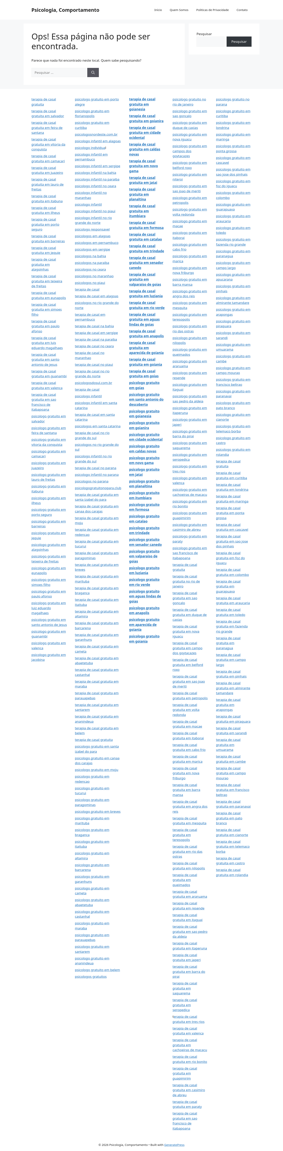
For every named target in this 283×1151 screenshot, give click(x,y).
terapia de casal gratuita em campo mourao (231, 773)
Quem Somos (179, 10)
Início (158, 10)
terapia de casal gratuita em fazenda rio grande (232, 626)
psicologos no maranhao (94, 276)
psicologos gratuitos (91, 976)
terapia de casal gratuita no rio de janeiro (186, 581)
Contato (242, 10)
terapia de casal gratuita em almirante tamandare (233, 688)
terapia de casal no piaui (94, 364)
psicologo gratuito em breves (97, 811)
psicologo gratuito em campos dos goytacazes (190, 151)
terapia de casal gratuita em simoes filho (46, 309)
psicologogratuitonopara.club (98, 488)
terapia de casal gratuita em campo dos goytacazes (187, 648)
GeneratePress (174, 1145)
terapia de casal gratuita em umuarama (228, 744)
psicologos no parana (91, 481)
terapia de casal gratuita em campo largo (231, 659)
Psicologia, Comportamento (65, 9)
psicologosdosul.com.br (93, 382)
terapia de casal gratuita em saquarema (185, 988)
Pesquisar (204, 34)
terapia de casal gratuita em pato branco (229, 818)
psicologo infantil (88, 204)
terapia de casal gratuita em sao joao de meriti (189, 681)
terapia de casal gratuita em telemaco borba (233, 846)
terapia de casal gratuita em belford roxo (188, 664)
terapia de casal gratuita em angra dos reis (190, 806)
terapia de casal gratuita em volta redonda (186, 709)
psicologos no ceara (90, 269)
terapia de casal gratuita (94, 739)
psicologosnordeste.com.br (96, 134)
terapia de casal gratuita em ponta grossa (230, 513)
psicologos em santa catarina (97, 426)
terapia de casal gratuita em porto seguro (45, 224)
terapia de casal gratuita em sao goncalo (185, 598)
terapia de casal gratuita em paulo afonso (45, 326)
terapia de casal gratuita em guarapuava (228, 586)
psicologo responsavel (92, 229)
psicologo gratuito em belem (97, 970)
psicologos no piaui (90, 282)
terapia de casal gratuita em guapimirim (185, 1073)
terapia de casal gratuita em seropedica (185, 1005)
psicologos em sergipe (92, 249)
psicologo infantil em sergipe (97, 166)
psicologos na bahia (90, 256)
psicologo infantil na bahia (95, 172)
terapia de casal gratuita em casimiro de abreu (189, 1090)
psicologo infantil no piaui (95, 211)
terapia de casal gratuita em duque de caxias (190, 614)
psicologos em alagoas (92, 236)
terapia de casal (87, 289)
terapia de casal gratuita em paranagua (228, 643)
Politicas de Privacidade (212, 10)
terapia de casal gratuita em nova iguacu (186, 631)
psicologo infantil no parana (97, 474)
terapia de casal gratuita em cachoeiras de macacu (190, 1045)
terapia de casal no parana (95, 468)
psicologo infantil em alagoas (98, 141)
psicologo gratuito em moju (96, 769)
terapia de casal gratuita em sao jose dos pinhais (232, 541)
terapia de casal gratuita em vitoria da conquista (48, 144)
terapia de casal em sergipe (96, 332)
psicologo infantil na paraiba (97, 179)
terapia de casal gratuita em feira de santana (46, 127)
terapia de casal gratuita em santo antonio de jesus (45, 359)
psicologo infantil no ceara (95, 186)
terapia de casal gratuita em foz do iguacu (230, 558)
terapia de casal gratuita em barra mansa (186, 790)
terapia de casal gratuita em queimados (185, 880)
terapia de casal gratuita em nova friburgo (186, 773)
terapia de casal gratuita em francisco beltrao (232, 790)
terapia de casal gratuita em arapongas (228, 704)
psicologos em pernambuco (97, 242)
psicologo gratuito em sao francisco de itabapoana (190, 553)
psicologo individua (90, 147)
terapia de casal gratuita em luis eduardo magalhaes (47, 343)
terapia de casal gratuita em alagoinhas (43, 264)
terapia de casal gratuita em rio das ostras (187, 851)
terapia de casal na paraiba (96, 339)
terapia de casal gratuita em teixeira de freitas (46, 281)
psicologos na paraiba (92, 262)
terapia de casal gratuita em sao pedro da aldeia (190, 931)
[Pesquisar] (93, 72)
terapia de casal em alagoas (96, 296)
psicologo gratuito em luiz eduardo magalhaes (48, 608)
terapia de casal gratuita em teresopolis (185, 834)
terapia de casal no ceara (94, 346)
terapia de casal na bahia (94, 326)
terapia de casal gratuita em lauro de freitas (47, 184)
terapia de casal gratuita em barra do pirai (189, 971)
